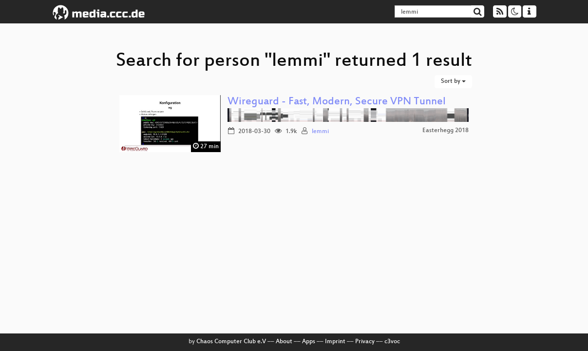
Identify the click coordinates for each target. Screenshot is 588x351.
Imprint (335, 341)
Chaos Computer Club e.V (231, 341)
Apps (308, 341)
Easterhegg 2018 (445, 130)
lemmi (320, 131)
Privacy (365, 341)
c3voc (392, 341)
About (284, 341)
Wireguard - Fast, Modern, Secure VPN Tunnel (337, 102)
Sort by (453, 81)
